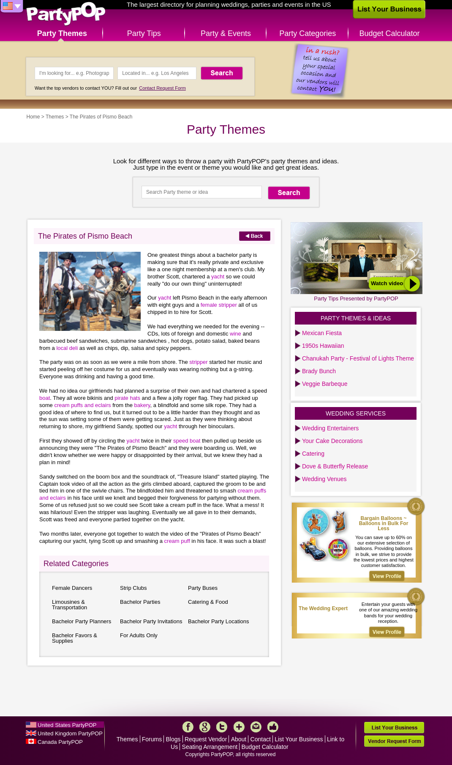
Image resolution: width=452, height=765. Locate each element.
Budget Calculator (389, 33)
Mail (256, 726)
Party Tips (144, 33)
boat (44, 398)
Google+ (204, 726)
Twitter (221, 726)
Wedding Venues (324, 479)
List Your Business (299, 739)
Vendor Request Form (394, 741)
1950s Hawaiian (323, 345)
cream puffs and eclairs (82, 405)
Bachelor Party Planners (81, 621)
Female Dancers (72, 588)
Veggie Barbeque (324, 383)
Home (33, 117)
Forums (152, 739)
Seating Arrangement (210, 746)
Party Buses (203, 588)
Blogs (173, 739)
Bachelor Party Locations (218, 621)
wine (235, 333)
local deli (67, 348)
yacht (217, 276)
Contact (261, 739)
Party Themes (62, 33)
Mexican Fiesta (322, 333)
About (239, 739)
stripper (198, 362)
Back (254, 236)
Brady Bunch (319, 371)
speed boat (186, 441)
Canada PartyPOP (60, 742)
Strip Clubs (133, 588)
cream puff (177, 541)
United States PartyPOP (67, 725)
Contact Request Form (162, 88)
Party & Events (226, 33)
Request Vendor (206, 739)
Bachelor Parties (140, 602)
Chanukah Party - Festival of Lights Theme (358, 358)
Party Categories (307, 33)
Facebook (187, 726)
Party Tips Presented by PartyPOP (356, 298)
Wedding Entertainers (330, 428)
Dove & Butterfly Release (335, 466)
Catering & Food (208, 602)
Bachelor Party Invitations (151, 621)
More (239, 726)
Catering (313, 453)
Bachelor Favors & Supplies (74, 638)
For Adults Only (139, 635)
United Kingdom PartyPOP (70, 733)
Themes (55, 117)
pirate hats (127, 398)
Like (272, 726)
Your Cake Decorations (332, 441)
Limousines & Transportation (69, 605)
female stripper (219, 305)
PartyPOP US (66, 14)
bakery (142, 405)
